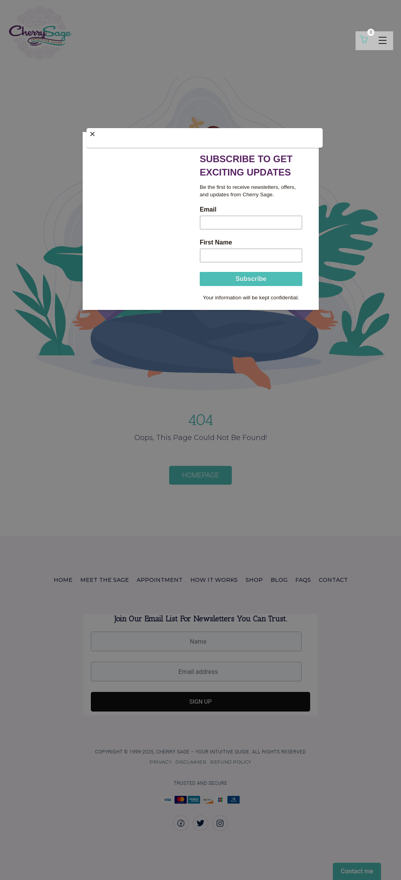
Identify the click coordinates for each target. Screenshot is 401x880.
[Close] (205, 138)
